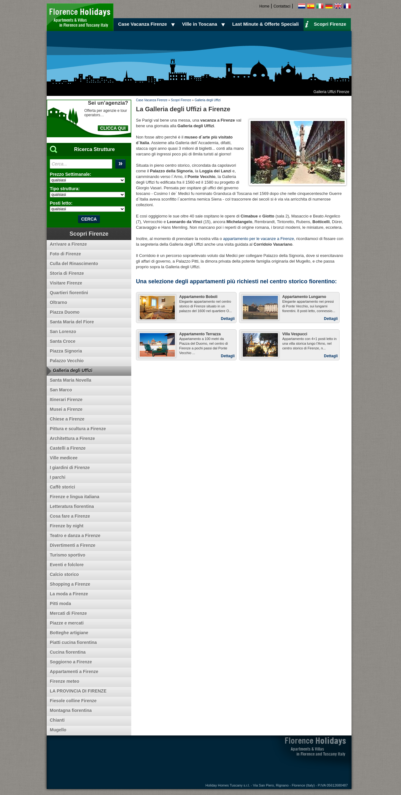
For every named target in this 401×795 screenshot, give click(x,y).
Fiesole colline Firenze (73, 700)
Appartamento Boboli (198, 297)
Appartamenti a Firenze (74, 671)
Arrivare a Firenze (68, 244)
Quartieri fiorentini (69, 292)
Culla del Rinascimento (74, 263)
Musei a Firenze (66, 409)
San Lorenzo (63, 331)
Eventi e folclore (67, 564)
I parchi (57, 477)
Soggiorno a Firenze (71, 661)
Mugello (58, 729)
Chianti (57, 720)
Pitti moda (60, 603)
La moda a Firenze (69, 593)
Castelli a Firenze (68, 448)
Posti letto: (61, 203)
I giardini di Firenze (70, 467)
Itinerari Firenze (66, 399)
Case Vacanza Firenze (147, 24)
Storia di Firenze (67, 273)
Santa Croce (63, 341)
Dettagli (228, 318)
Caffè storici (62, 486)
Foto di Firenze (65, 253)
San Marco (61, 389)
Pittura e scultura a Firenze (78, 428)
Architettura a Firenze (72, 438)
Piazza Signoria (66, 350)
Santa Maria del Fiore (72, 321)
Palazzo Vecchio (67, 360)
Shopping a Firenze (70, 584)
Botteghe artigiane (69, 632)
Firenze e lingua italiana (74, 496)
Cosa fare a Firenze (70, 516)
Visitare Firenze (66, 282)
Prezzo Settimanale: (70, 174)
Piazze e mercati (67, 622)
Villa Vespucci (294, 334)
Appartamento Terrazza (200, 334)
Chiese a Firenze (67, 418)
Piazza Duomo (65, 312)
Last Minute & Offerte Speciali (265, 24)
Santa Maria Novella (70, 380)
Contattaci (281, 6)
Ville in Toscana (204, 24)
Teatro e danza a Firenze (75, 535)
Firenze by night (66, 525)
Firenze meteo (64, 681)
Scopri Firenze (325, 24)
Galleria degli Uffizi (208, 100)
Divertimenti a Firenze (73, 545)
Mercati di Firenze (68, 613)
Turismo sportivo (67, 554)
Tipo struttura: (65, 188)
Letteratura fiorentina (72, 506)
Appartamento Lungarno (304, 297)
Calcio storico (64, 574)
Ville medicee (63, 457)
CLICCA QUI (113, 128)
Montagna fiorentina (71, 710)
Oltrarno (58, 302)
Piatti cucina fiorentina (73, 642)
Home (264, 6)
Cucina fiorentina (68, 652)
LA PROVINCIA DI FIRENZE (78, 690)
